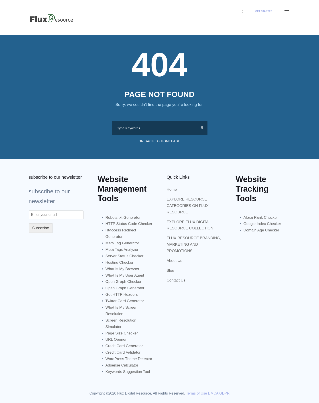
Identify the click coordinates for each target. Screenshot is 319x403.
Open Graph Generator (125, 288)
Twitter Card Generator (125, 301)
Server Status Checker (125, 256)
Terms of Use (196, 393)
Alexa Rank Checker (261, 217)
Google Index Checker (262, 224)
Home (172, 189)
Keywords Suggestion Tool (128, 372)
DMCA (213, 393)
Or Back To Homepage (159, 141)
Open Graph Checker (124, 281)
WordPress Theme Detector (129, 359)
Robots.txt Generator (123, 217)
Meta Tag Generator (122, 243)
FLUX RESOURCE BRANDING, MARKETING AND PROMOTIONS (194, 244)
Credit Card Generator (124, 346)
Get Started (263, 11)
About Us (174, 261)
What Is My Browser (122, 269)
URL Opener (116, 339)
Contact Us (176, 280)
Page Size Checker (122, 333)
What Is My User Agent (125, 275)
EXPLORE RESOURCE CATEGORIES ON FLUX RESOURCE (188, 205)
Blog (170, 270)
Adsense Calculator (122, 365)
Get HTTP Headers (122, 294)
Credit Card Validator (123, 352)
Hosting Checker (120, 262)
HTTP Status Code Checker (129, 224)
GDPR (224, 393)
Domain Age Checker (261, 230)
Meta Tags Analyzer (122, 249)
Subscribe (40, 228)
